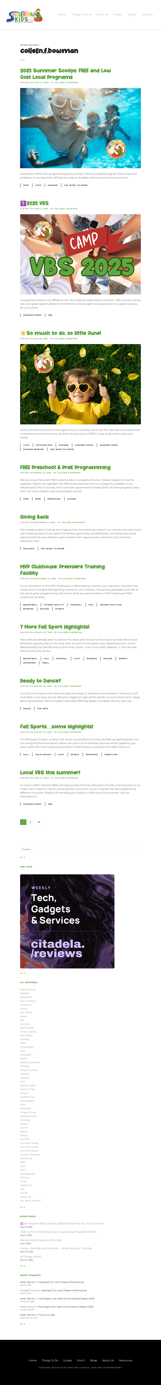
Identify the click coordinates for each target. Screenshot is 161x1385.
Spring (24, 1137)
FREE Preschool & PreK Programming (65, 469)
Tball (45, 665)
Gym (91, 607)
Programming (28, 1114)
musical (24, 1095)
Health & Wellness (30, 1064)
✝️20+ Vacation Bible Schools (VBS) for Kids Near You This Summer (61, 1225)
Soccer (44, 611)
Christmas (25, 1006)
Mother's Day (27, 1091)
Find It (108, 15)
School (71, 501)
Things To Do (88, 15)
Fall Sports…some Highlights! (56, 729)
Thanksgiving (27, 1175)
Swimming (29, 665)
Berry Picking (27, 1003)
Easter (23, 1018)
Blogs (139, 15)
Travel (23, 1183)
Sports (59, 611)
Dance (27, 711)
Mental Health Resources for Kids (41, 1242)
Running (28, 611)
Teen (22, 1171)
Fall (46, 660)
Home (69, 15)
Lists (38, 187)
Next (38, 824)
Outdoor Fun (44, 447)
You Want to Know (76, 187)
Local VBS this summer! (50, 774)
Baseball (24, 995)
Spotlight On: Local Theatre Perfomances (61, 1284)
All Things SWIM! (30, 1258)
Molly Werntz (27, 1284)
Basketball (30, 607)
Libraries (24, 1075)
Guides (125, 15)
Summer (53, 187)
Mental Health (28, 1087)
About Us (108, 1362)
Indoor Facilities (111, 607)
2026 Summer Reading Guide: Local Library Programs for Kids (58, 1233)
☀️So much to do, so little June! (60, 335)
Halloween (26, 1056)
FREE (26, 187)
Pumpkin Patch (28, 1118)
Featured (25, 1026)
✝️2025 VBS (34, 205)
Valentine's (26, 1187)
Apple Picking (27, 991)
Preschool (54, 501)
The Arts (42, 711)
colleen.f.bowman (49, 53)
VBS (50, 317)
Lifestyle (24, 1079)
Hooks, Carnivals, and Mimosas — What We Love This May (56, 1250)
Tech (22, 1168)
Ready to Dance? (40, 683)
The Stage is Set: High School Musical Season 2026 (66, 1300)
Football (76, 607)
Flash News (26, 1037)
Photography (27, 1102)
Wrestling (111, 756)
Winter (24, 1195)
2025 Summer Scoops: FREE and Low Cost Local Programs (65, 75)
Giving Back (34, 519)
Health (23, 1060)
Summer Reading (33, 451)
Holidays (29, 550)
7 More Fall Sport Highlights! (54, 629)
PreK (38, 501)
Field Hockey (43, 756)
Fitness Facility (54, 607)
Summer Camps (32, 317)
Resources (125, 1362)
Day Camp (26, 1014)
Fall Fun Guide (47, 1317)
